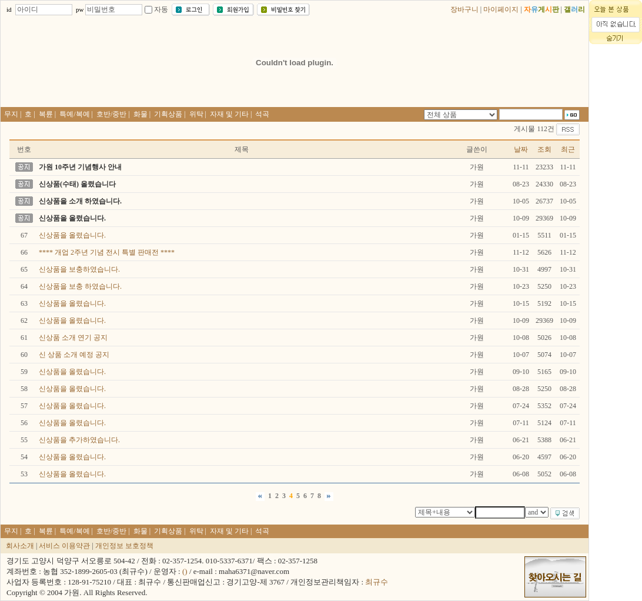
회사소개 (20, 546)
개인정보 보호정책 (124, 546)
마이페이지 (501, 9)
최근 (568, 149)
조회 (544, 149)
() (185, 571)
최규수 (376, 581)
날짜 (521, 149)
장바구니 (464, 9)
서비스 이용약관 (64, 546)
